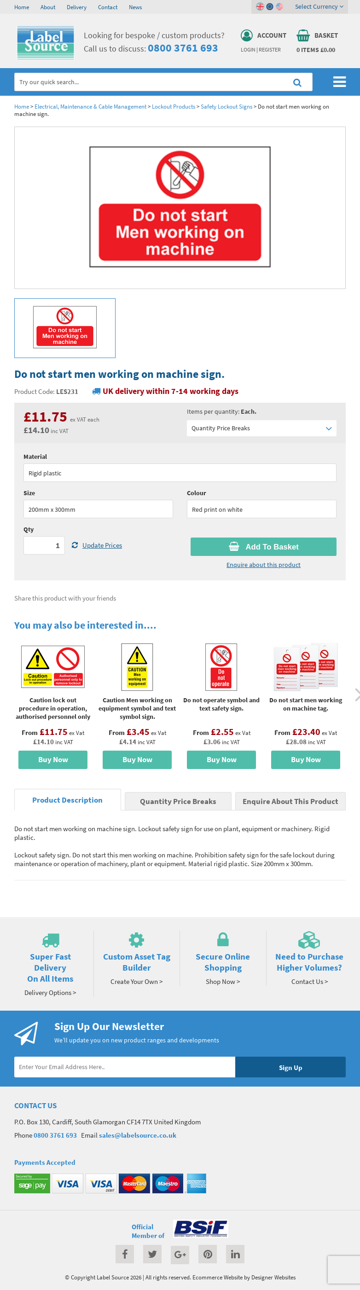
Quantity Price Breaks (262, 428)
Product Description (67, 800)
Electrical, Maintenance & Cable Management (90, 106)
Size (29, 493)
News (135, 7)
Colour (196, 493)
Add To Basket (264, 546)
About (48, 7)
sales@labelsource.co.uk (137, 1135)
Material (35, 456)
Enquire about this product (263, 565)
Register (270, 49)
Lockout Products (173, 106)
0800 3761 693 (183, 47)
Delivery (77, 7)
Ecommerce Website (217, 1277)
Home (21, 7)
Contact (107, 7)
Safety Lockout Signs (226, 106)
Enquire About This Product (290, 801)
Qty (28, 529)
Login (248, 49)
